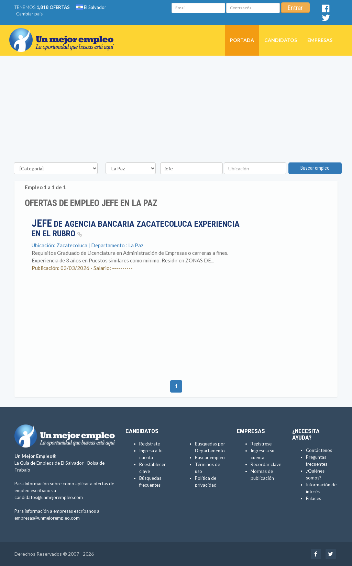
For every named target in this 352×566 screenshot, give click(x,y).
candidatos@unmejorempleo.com (48, 497)
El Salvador (91, 7)
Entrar (295, 7)
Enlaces (313, 498)
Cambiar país (29, 13)
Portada (242, 40)
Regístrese (261, 443)
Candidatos (280, 40)
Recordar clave (266, 464)
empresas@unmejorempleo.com (47, 518)
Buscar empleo (315, 168)
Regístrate (149, 443)
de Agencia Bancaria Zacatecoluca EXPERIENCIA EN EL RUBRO (136, 228)
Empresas (319, 40)
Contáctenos (319, 450)
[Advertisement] (176, 111)
